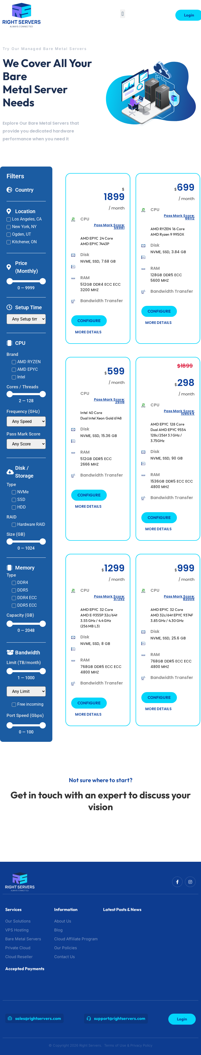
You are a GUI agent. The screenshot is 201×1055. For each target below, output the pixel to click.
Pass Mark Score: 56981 (109, 226)
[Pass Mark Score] (26, 444)
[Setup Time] (26, 319)
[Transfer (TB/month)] (26, 691)
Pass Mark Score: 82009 (179, 597)
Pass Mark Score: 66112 (179, 217)
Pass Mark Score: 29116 (109, 401)
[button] (122, 13)
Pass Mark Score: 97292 (109, 597)
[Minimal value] (26, 281)
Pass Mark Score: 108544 (179, 412)
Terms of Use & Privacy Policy (128, 1045)
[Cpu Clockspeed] (26, 421)
